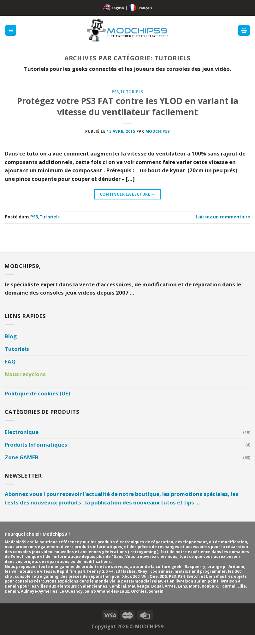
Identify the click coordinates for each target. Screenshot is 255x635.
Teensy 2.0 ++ (100, 571)
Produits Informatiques (36, 444)
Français (144, 8)
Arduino (236, 566)
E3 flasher (126, 571)
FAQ (10, 361)
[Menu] (10, 30)
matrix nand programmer (200, 571)
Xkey (142, 571)
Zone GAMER (22, 457)
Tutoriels (131, 91)
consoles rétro (30, 581)
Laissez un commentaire (223, 217)
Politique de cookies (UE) (37, 393)
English (118, 8)
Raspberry (195, 566)
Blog (11, 336)
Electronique (22, 432)
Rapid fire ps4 (71, 571)
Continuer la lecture (128, 194)
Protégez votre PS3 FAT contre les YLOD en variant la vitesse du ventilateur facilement (127, 106)
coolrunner (161, 571)
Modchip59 (157, 131)
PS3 (115, 91)
